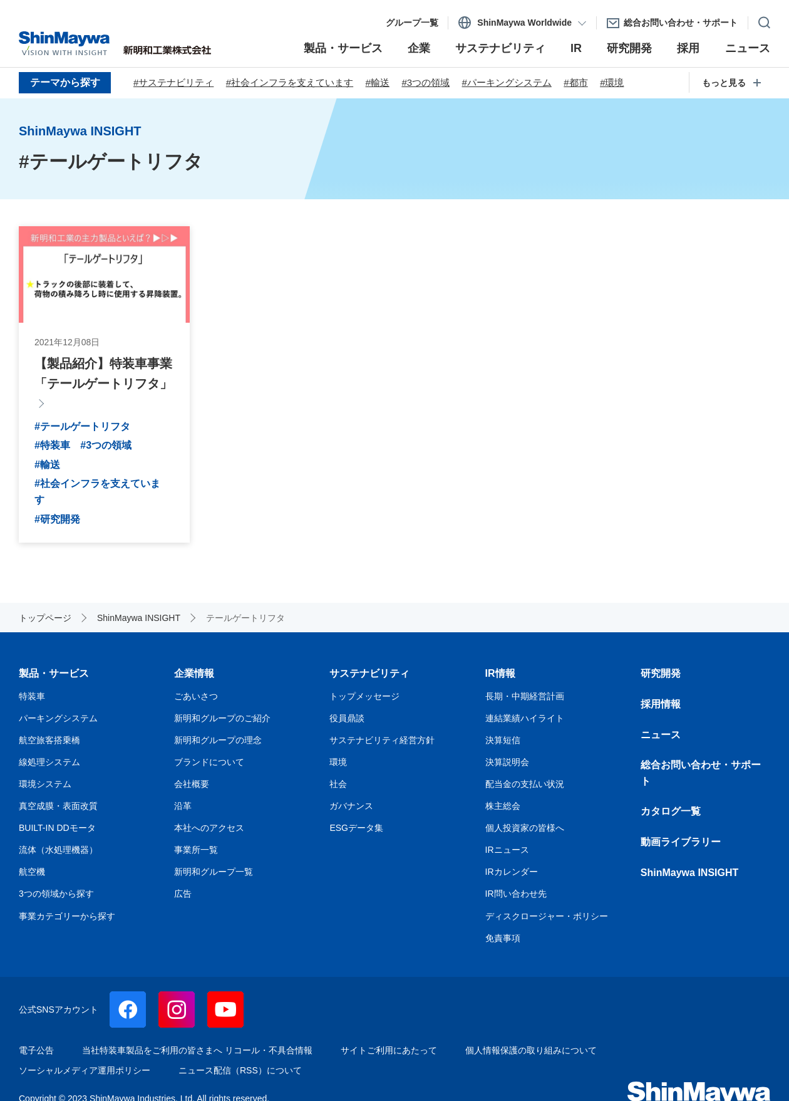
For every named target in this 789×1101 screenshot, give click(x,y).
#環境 (612, 82)
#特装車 (52, 445)
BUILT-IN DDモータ (57, 828)
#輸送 (377, 82)
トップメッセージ (364, 696)
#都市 (575, 82)
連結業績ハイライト (524, 718)
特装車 (32, 696)
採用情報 (661, 704)
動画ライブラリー (681, 842)
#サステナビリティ (173, 82)
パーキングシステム (58, 718)
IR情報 (500, 673)
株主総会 (502, 806)
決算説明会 (507, 762)
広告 (183, 894)
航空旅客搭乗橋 (49, 740)
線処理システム (49, 762)
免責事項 (502, 938)
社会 (338, 784)
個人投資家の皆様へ (524, 828)
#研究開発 (57, 519)
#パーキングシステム (507, 82)
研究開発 (661, 673)
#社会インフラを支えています (289, 82)
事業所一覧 (196, 850)
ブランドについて (209, 762)
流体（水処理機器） (58, 850)
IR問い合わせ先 (516, 894)
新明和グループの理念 (218, 740)
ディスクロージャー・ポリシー (546, 916)
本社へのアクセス (209, 828)
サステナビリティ (369, 673)
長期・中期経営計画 (524, 696)
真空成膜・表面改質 (58, 806)
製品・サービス (54, 673)
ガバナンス (351, 806)
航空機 (32, 872)
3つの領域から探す (56, 894)
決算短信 (502, 740)
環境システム (45, 784)
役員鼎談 (346, 718)
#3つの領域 (425, 82)
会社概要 (191, 784)
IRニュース (507, 850)
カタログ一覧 (671, 811)
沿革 (183, 806)
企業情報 (194, 673)
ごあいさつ (196, 696)
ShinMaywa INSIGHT (689, 872)
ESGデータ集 (356, 828)
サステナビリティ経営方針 (382, 740)
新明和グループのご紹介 (222, 718)
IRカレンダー (511, 872)
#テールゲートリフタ (82, 426)
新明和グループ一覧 (213, 872)
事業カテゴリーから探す (67, 916)
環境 (338, 762)
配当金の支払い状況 (524, 784)
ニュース (661, 734)
